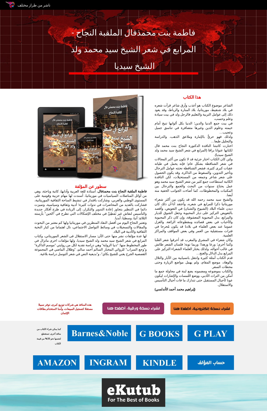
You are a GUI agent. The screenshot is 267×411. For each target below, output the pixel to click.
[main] (133, 49)
